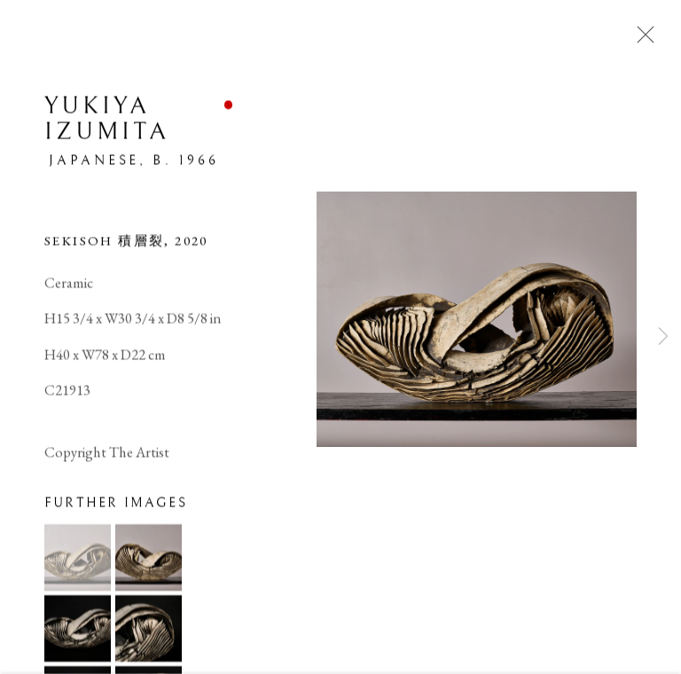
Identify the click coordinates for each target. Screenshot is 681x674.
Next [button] (663, 337)
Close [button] (641, 40)
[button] (77, 559)
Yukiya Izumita (106, 120)
